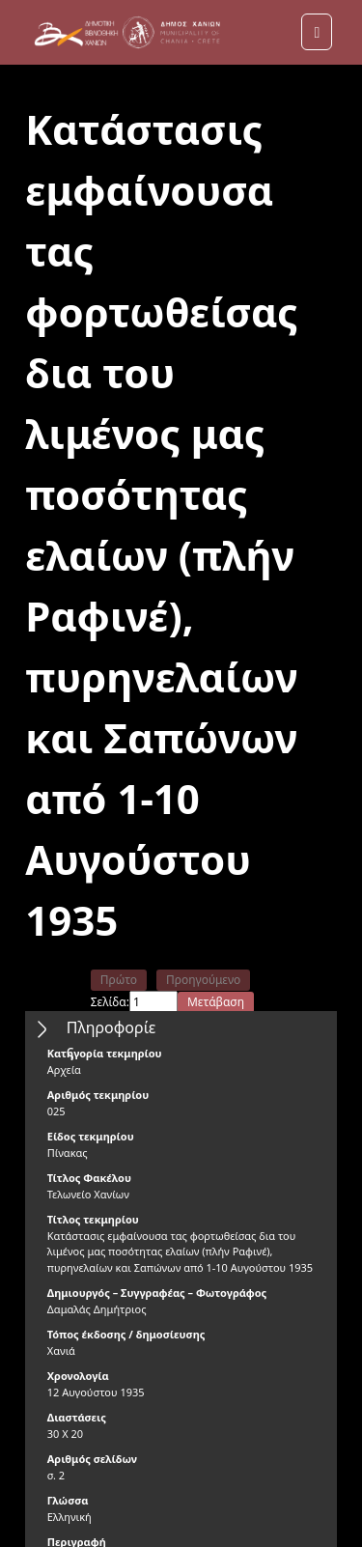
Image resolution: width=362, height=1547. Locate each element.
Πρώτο (118, 979)
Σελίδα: (110, 1002)
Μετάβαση (215, 1002)
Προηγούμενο (203, 979)
